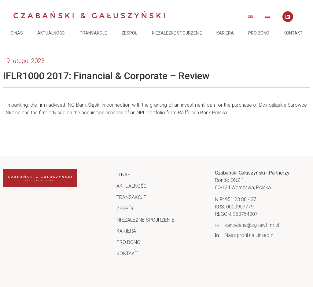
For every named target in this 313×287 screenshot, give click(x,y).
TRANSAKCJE (93, 33)
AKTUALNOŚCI (51, 33)
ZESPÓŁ (129, 33)
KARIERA (225, 33)
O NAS (16, 33)
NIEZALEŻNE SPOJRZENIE (177, 33)
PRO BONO (258, 33)
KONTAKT (293, 33)
